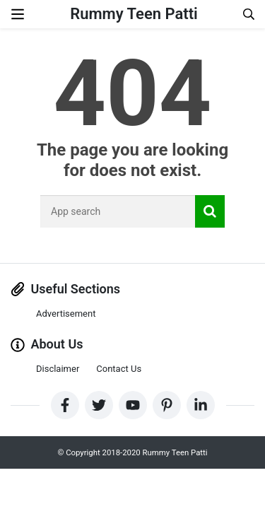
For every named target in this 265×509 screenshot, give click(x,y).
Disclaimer (57, 368)
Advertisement (65, 313)
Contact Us (118, 368)
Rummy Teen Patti (134, 14)
